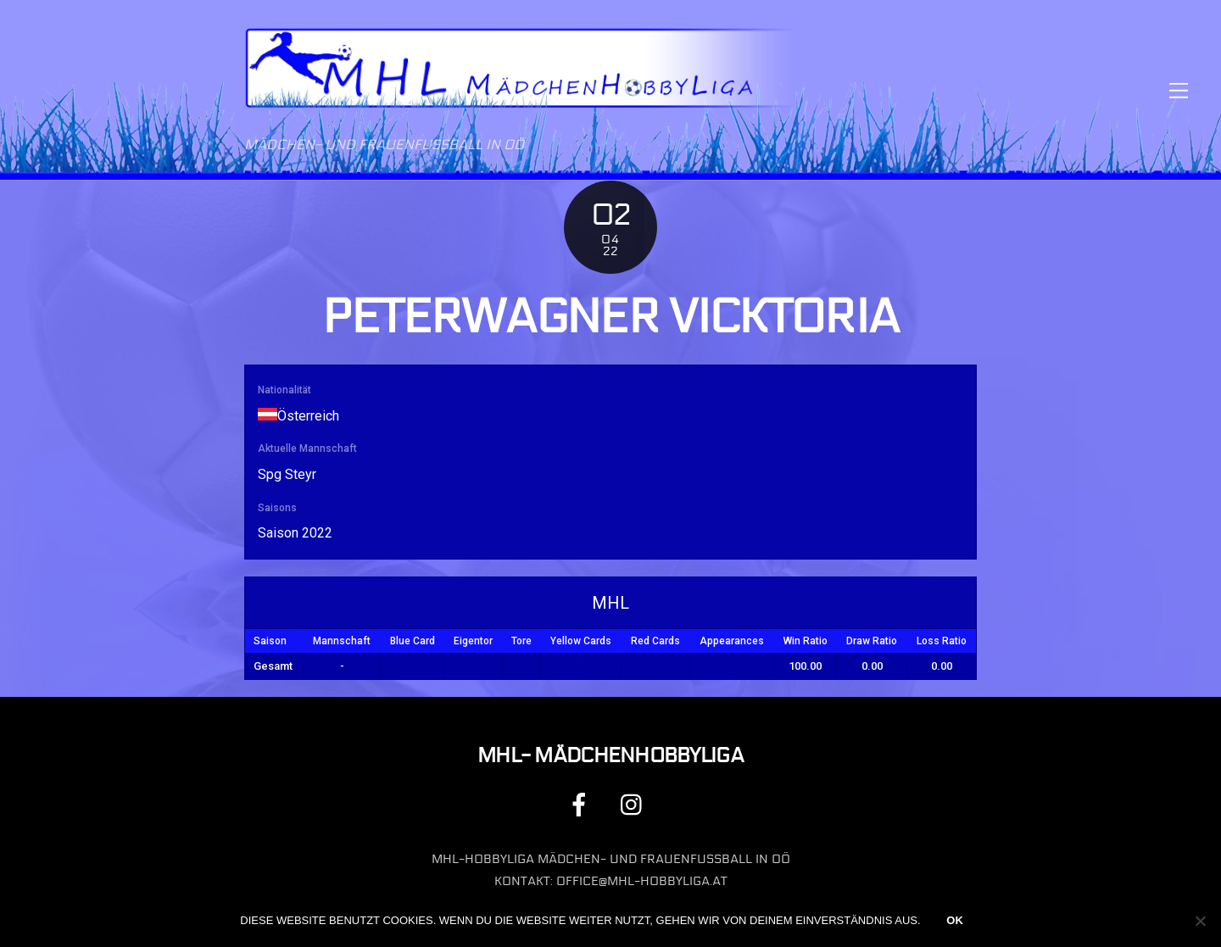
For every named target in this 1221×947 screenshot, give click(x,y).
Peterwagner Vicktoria (611, 317)
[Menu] (1178, 90)
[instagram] (635, 804)
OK (954, 920)
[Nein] (1199, 920)
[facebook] (582, 804)
